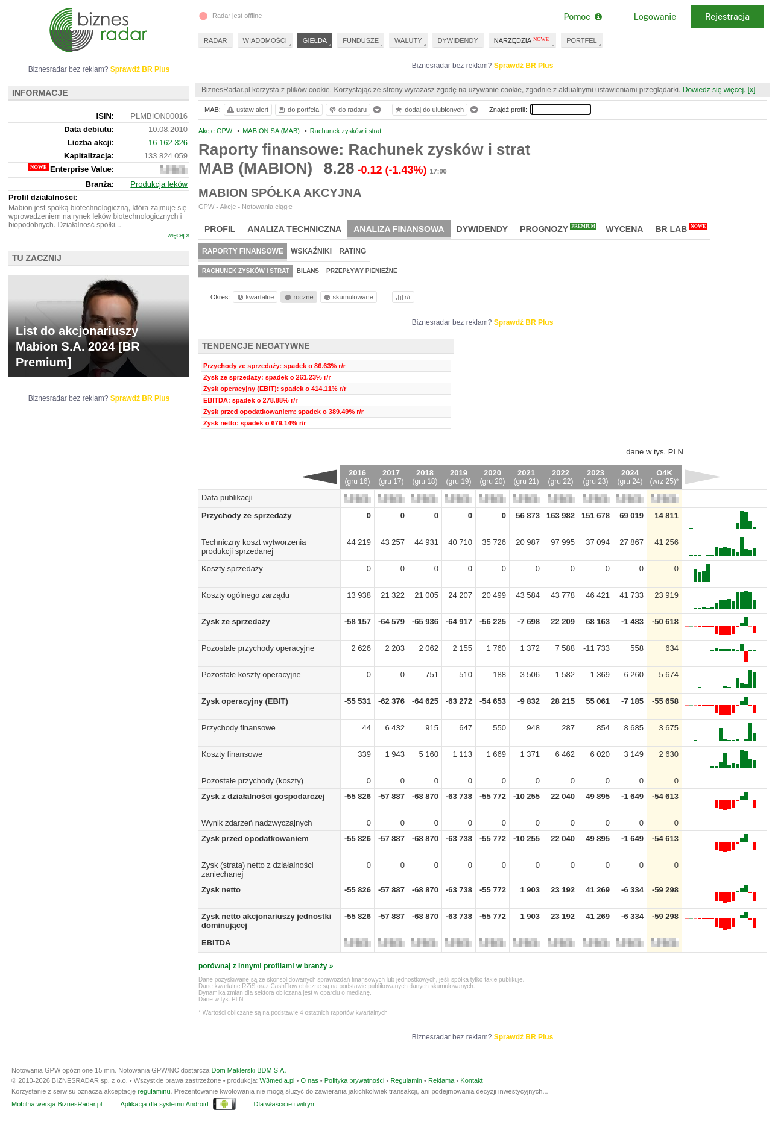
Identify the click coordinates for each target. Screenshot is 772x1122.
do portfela (298, 109)
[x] (752, 90)
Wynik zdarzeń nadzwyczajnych (256, 822)
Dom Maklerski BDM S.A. (248, 1070)
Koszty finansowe (231, 754)
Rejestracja (727, 17)
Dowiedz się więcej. (714, 90)
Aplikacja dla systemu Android (164, 1104)
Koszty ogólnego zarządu (245, 595)
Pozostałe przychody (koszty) (252, 780)
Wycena (624, 229)
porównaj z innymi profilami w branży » (265, 966)
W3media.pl (276, 1080)
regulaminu (154, 1091)
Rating (352, 251)
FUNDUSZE (361, 40)
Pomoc (582, 17)
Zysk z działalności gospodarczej (262, 796)
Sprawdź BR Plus (524, 65)
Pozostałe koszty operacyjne (251, 674)
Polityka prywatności (354, 1080)
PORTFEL (581, 40)
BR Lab (681, 228)
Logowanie (655, 17)
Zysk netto (221, 889)
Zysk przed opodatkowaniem (255, 838)
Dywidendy (482, 229)
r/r (402, 297)
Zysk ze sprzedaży (235, 621)
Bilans (308, 271)
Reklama (441, 1080)
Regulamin (406, 1080)
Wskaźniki (311, 251)
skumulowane (347, 297)
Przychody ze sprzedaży (246, 515)
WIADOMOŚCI (265, 40)
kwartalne (254, 297)
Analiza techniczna (294, 229)
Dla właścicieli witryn (284, 1104)
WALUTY (408, 40)
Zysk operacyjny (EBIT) (244, 701)
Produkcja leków (159, 184)
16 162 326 (168, 142)
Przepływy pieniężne (361, 271)
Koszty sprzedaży (232, 568)
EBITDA (215, 942)
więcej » (178, 235)
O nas (309, 1080)
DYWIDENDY (458, 40)
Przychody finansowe (238, 727)
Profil (219, 229)
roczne (298, 297)
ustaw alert (247, 109)
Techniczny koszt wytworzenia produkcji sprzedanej (253, 546)
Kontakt (471, 1080)
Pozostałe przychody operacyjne (257, 648)
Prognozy (558, 228)
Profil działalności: (43, 197)
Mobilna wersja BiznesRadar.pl (56, 1104)
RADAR (215, 40)
